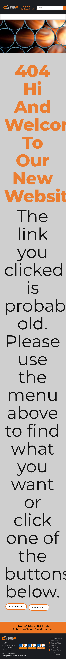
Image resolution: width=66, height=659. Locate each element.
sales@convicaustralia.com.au (32, 9)
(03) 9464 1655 (28, 7)
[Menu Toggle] (33, 17)
